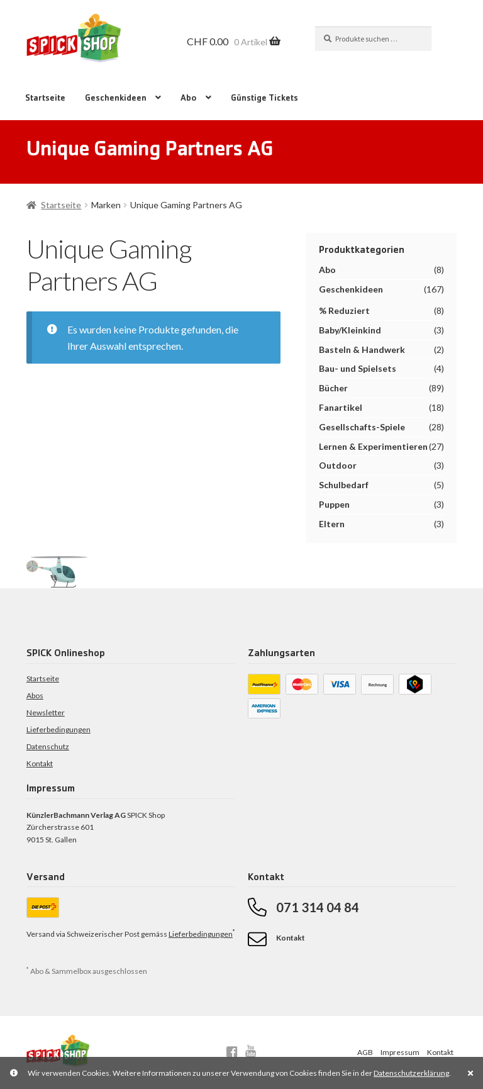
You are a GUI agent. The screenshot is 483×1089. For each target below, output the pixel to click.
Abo (188, 98)
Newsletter (45, 712)
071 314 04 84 (317, 907)
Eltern (332, 523)
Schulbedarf (344, 484)
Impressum (399, 1052)
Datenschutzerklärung (411, 1073)
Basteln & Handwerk (362, 349)
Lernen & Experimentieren (373, 446)
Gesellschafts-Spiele (362, 427)
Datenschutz (47, 746)
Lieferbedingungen (58, 729)
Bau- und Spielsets (357, 368)
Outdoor (338, 465)
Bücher (333, 388)
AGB (365, 1052)
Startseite (45, 98)
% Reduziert (344, 310)
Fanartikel (340, 407)
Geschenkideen (116, 98)
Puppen (334, 504)
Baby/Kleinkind (350, 330)
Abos (34, 695)
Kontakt (39, 763)
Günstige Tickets (264, 98)
